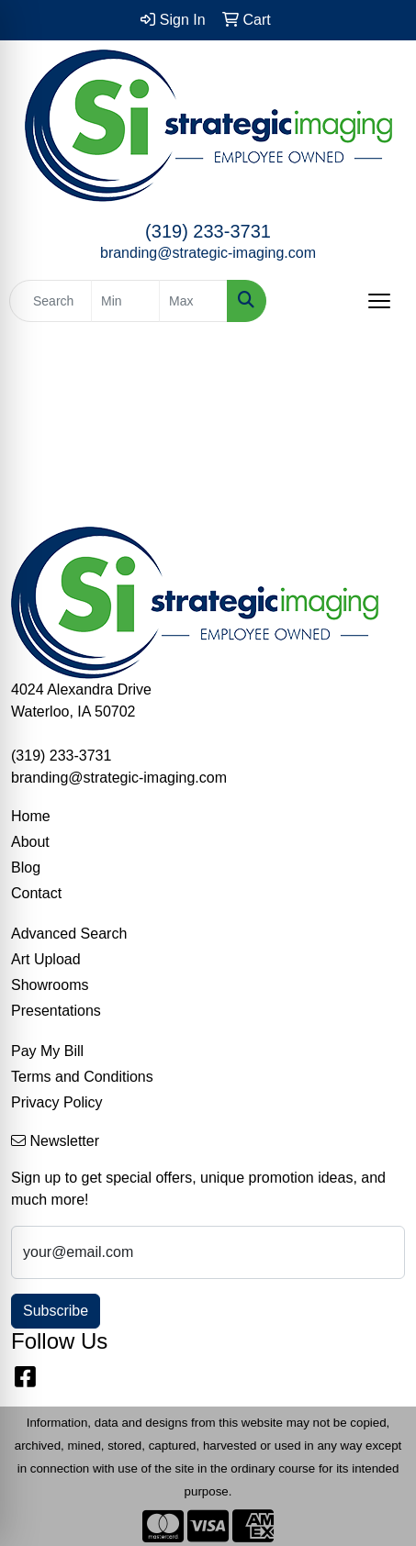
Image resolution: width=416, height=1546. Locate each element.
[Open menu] (379, 301)
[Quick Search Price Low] (125, 301)
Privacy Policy (57, 1102)
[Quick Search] (50, 301)
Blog (25, 867)
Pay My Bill (47, 1051)
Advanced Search (69, 933)
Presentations (56, 1010)
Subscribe (55, 1310)
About (30, 842)
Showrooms (49, 985)
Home (31, 816)
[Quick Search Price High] (193, 301)
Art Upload (46, 959)
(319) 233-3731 (208, 231)
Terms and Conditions (82, 1076)
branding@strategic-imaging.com (208, 253)
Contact (36, 893)
